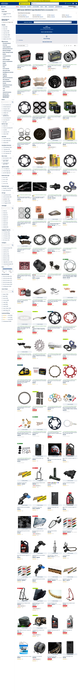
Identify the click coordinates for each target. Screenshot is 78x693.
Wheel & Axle (6, 116)
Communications (7, 78)
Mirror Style (4, 178)
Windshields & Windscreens (6, 119)
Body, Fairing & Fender (8, 75)
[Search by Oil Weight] (8, 231)
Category (4, 265)
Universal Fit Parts (7, 37)
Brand (3, 122)
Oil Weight (4, 228)
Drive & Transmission (7, 84)
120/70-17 (24, 15)
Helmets (29, 6)
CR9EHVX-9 (69, 16)
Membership (58, 6)
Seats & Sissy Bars (7, 104)
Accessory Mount (7, 66)
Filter (4, 89)
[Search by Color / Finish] (8, 314)
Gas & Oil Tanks (6, 93)
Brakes (4, 76)
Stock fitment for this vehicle (24, 13)
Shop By (3, 47)
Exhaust (4, 87)
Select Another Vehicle (6, 18)
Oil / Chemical (6, 102)
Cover (4, 80)
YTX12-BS (53, 16)
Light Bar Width (5, 189)
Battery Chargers (7, 73)
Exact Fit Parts (7, 39)
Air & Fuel (5, 67)
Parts (41, 6)
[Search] (45, 3)
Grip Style (4, 159)
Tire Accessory (6, 109)
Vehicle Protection (7, 114)
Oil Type (3, 215)
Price (3, 289)
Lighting (5, 96)
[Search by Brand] (8, 125)
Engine (4, 85)
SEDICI (17, 6)
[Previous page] (62, 26)
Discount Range (5, 297)
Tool (4, 113)
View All (52, 15)
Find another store (7, 29)
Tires (46, 6)
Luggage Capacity (6, 252)
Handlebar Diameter (6, 168)
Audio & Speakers (7, 69)
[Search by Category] (8, 268)
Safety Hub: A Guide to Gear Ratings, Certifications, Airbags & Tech (39, 0)
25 (74, 25)
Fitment (3, 34)
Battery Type (5, 146)
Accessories (36, 6)
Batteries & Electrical (7, 71)
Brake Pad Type (5, 208)
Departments (5, 64)
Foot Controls (6, 91)
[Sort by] (22, 26)
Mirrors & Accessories (8, 100)
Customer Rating (6, 336)
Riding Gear (23, 6)
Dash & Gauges (6, 82)
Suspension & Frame (7, 107)
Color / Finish (5, 311)
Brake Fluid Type (5, 198)
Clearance (51, 6)
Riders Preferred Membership (5, 42)
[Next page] (76, 26)
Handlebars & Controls (8, 95)
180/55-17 (39, 15)
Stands (4, 105)
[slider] (2, 291)
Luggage (5, 98)
